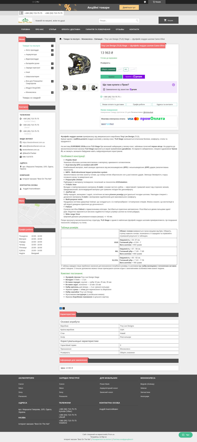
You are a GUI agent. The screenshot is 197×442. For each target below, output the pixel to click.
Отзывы (120, 29)
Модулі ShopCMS (33, 88)
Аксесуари (144, 396)
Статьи (52, 29)
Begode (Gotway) (147, 384)
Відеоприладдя (32, 59)
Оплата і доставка (71, 29)
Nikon (20, 388)
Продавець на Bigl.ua (98, 437)
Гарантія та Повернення (98, 29)
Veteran (143, 388)
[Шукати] (137, 20)
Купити (111, 77)
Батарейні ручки (32, 63)
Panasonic (22, 396)
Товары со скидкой (31, 98)
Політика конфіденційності (123, 439)
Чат (185, 435)
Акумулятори (31, 54)
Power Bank (104, 384)
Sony (20, 392)
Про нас (39, 29)
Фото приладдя (32, 50)
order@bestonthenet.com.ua (33, 146)
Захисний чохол (106, 392)
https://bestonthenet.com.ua (33, 142)
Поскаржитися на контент (101, 439)
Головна (25, 29)
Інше (28, 72)
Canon (21, 384)
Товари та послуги (71, 39)
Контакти (134, 29)
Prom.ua (111, 434)
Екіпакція (98, 39)
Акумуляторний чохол (109, 388)
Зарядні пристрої (33, 68)
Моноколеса (87, 39)
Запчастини (145, 392)
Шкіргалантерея (32, 76)
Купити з (134, 76)
